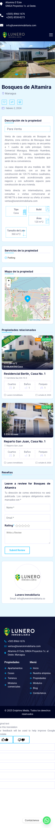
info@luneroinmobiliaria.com (21, 25)
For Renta (46, 407)
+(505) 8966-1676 (15, 13)
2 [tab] (21, 74)
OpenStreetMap (35, 320)
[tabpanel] (27, 59)
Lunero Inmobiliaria (15, 395)
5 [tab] (34, 74)
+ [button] (9, 281)
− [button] (9, 285)
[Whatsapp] (47, 820)
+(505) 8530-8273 (15, 17)
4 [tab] (29, 74)
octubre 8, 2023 (44, 395)
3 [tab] (25, 74)
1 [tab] (16, 74)
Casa (38, 340)
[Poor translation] (21, 739)
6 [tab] (38, 74)
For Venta (46, 340)
